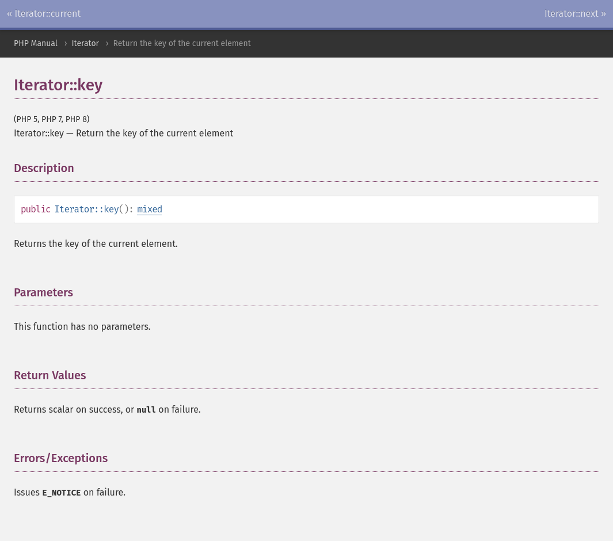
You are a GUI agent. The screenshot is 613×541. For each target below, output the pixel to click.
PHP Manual (36, 43)
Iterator (85, 43)
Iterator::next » (575, 13)
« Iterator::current (44, 13)
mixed (149, 209)
